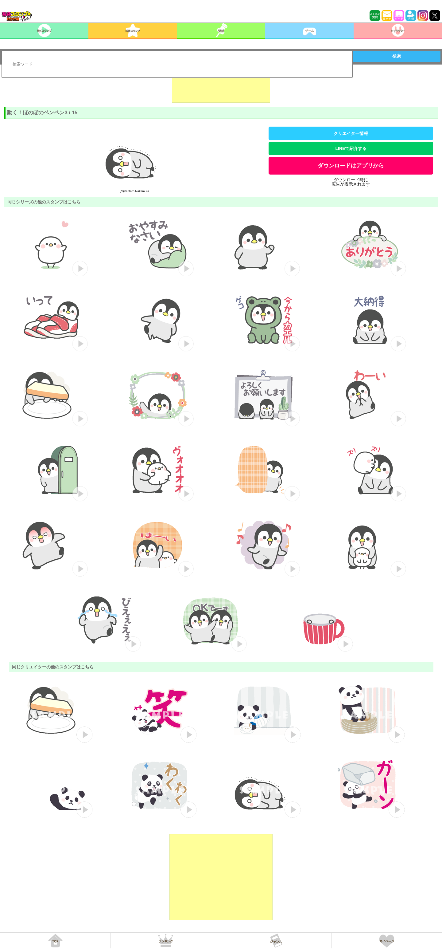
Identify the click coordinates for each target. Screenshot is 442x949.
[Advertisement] (221, 87)
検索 (396, 55)
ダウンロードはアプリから (351, 166)
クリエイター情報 (351, 133)
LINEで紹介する (350, 148)
